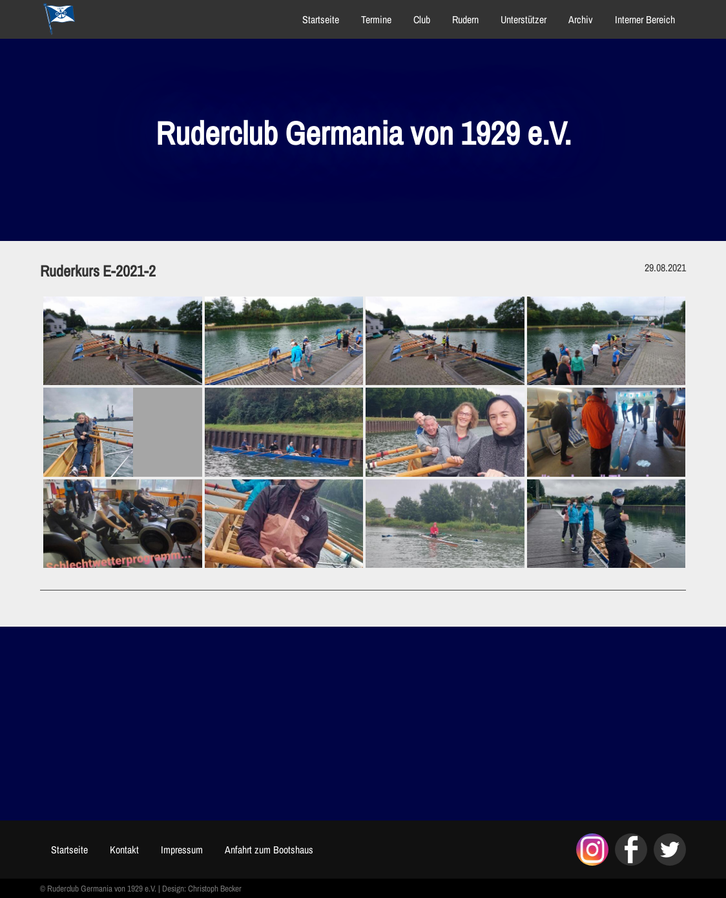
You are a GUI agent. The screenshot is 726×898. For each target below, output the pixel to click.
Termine (376, 19)
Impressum (182, 849)
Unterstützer (523, 19)
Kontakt (124, 849)
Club (421, 19)
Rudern (465, 19)
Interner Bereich (645, 19)
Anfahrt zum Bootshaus (269, 849)
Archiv (580, 19)
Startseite (320, 19)
